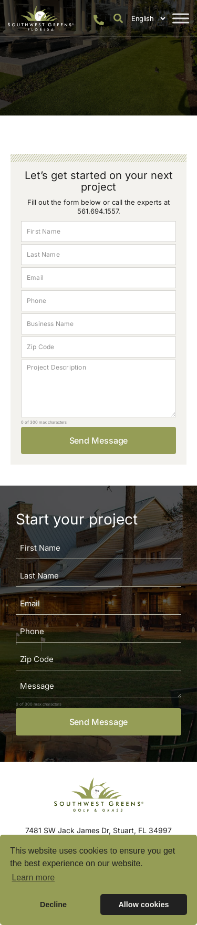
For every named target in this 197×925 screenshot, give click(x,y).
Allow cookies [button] (143, 904)
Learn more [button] (33, 877)
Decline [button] (53, 904)
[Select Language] (147, 18)
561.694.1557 (97, 211)
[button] (118, 18)
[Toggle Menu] (180, 18)
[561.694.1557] (99, 20)
